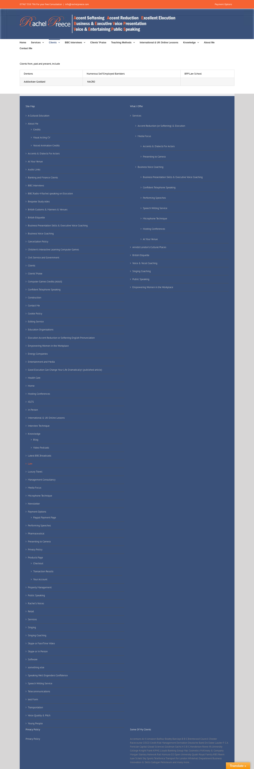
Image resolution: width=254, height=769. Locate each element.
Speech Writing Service (40, 683)
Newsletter (34, 503)
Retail (31, 611)
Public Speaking (36, 595)
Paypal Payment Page (44, 517)
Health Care (34, 377)
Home (31, 385)
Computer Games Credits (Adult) (45, 281)
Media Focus (34, 487)
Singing (32, 627)
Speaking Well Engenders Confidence (48, 675)
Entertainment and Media (41, 361)
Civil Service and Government (43, 257)
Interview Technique (39, 425)
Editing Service (36, 321)
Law (30, 463)
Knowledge (34, 433)
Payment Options (37, 511)
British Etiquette (36, 217)
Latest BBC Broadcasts (39, 455)
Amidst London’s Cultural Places (149, 247)
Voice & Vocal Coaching (144, 263)
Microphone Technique (40, 495)
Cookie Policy (35, 313)
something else (36, 667)
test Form (33, 699)
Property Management (40, 587)
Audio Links (34, 169)
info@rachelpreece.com (77, 4)
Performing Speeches (39, 525)
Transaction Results (43, 571)
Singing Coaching (37, 635)
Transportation (35, 707)
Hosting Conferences (39, 393)
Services (32, 619)
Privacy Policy (35, 549)
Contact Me (34, 305)
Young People (35, 723)
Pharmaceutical (36, 533)
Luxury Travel (35, 471)
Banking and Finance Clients (43, 177)
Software (32, 659)
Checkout (38, 563)
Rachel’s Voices (36, 603)
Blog (35, 439)
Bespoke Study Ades (39, 201)
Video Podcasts (41, 447)
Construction (34, 297)
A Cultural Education (38, 115)
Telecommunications (39, 691)
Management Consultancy (41, 479)
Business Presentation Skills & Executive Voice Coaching (58, 225)
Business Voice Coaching (41, 233)
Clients (31, 265)
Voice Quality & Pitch (39, 715)
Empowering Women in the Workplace (48, 345)
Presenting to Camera (39, 541)
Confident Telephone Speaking (44, 289)
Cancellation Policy (38, 241)
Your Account (40, 579)
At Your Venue (35, 161)
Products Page (35, 557)
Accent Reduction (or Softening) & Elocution (161, 125)
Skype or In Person (38, 651)
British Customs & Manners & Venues (47, 209)
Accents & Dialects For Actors (44, 153)
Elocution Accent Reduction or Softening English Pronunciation (61, 337)
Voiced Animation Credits (46, 145)
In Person (33, 409)
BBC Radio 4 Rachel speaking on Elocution (50, 193)
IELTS (31, 401)
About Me (33, 123)
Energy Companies (38, 353)
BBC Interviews (36, 185)
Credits (36, 129)
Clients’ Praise (35, 273)
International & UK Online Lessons (46, 417)
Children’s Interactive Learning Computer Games (53, 249)
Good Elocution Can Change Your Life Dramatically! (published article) (65, 369)
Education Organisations (40, 329)
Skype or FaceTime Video (41, 643)
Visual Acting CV (41, 137)
